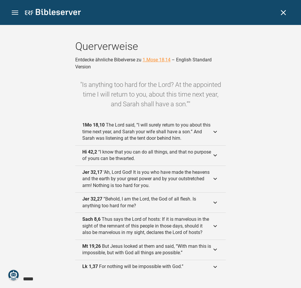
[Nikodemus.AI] (13, 275)
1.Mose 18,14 (156, 60)
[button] (15, 13)
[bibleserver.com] (53, 13)
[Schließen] (283, 12)
